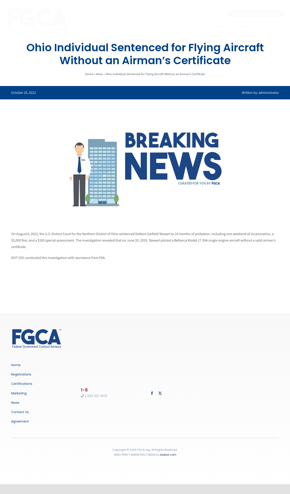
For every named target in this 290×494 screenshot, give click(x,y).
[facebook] (152, 393)
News (99, 74)
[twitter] (160, 393)
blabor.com (168, 455)
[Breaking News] (36, 329)
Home (89, 74)
